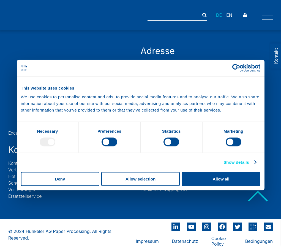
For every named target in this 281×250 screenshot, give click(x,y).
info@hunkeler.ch (268, 225)
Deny (60, 178)
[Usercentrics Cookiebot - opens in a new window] (236, 68)
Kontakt (16, 163)
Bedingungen (259, 241)
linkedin (176, 225)
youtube (191, 225)
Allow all (221, 178)
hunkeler (253, 225)
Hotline (15, 176)
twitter (237, 225)
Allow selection (140, 178)
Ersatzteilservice (25, 196)
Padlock (246, 15)
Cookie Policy (218, 241)
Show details (236, 162)
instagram (207, 225)
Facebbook (222, 225)
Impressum (147, 241)
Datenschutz (185, 241)
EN (229, 15)
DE (219, 15)
